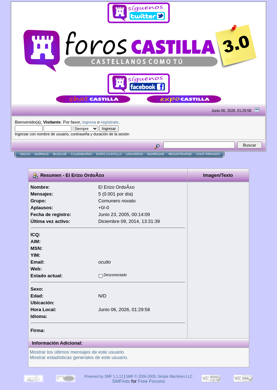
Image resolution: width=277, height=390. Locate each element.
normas (42, 154)
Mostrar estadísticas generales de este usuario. (79, 357)
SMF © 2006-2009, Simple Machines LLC (159, 376)
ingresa (89, 122)
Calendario (81, 154)
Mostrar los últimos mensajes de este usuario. (77, 352)
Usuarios (134, 154)
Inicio (25, 154)
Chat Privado (208, 154)
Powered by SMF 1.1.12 (103, 376)
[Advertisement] (142, 160)
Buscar (60, 154)
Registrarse (180, 154)
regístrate (109, 122)
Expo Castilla (109, 154)
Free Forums (151, 381)
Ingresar (155, 154)
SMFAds (121, 381)
